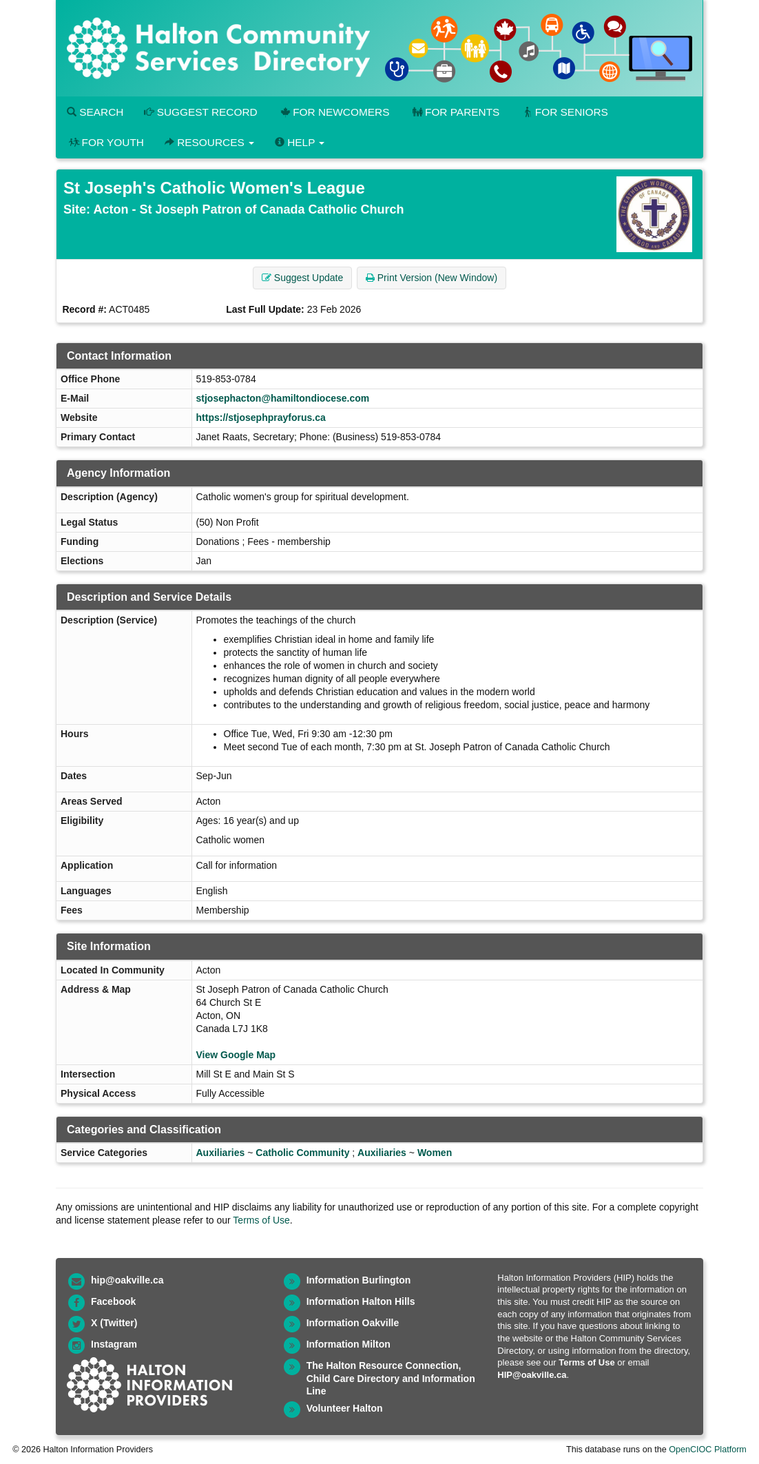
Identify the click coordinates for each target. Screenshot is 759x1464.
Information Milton (348, 1344)
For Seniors (564, 112)
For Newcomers (334, 112)
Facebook (113, 1301)
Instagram (114, 1344)
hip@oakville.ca (127, 1280)
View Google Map (236, 1054)
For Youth (105, 142)
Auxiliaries (220, 1152)
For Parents (454, 112)
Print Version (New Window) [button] (431, 277)
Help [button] (299, 142)
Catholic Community (302, 1152)
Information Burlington (358, 1280)
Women (434, 1152)
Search (95, 112)
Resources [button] (209, 142)
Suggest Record (200, 112)
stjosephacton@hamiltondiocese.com (283, 398)
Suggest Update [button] (302, 277)
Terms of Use (261, 1220)
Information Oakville (352, 1322)
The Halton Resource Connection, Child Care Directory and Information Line (390, 1378)
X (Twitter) (114, 1322)
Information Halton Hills (360, 1301)
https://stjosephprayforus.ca (261, 417)
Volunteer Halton (344, 1408)
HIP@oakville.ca (531, 1375)
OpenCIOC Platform (708, 1449)
